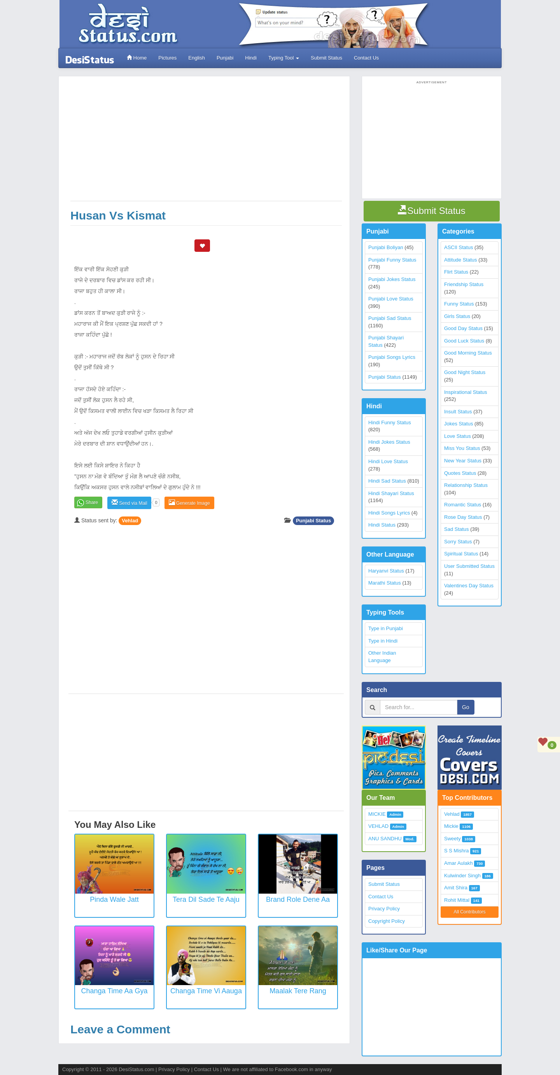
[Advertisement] (206, 142)
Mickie (451, 826)
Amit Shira (455, 888)
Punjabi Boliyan (385, 247)
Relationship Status (466, 485)
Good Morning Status (468, 353)
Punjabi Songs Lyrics (391, 357)
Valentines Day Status (469, 585)
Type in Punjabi (385, 628)
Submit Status (326, 58)
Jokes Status (458, 424)
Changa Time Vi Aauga (206, 991)
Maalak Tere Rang (298, 991)
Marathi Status (384, 583)
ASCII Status (458, 247)
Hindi (251, 58)
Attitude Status (460, 260)
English (196, 58)
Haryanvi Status (386, 571)
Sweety (452, 838)
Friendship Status (463, 284)
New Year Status (462, 461)
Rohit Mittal (456, 900)
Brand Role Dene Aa (298, 899)
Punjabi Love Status (390, 299)
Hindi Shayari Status (391, 493)
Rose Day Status (463, 517)
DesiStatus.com (136, 1069)
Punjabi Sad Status (389, 318)
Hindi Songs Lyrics (389, 513)
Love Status (457, 436)
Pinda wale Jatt (114, 899)
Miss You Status (462, 448)
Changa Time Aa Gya (114, 991)
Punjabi (225, 58)
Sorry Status (458, 542)
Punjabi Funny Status (392, 260)
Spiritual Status (461, 554)
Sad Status (456, 529)
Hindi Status (382, 525)
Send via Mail (129, 502)
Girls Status (457, 316)
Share (92, 502)
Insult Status (458, 412)
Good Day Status (463, 328)
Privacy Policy (384, 909)
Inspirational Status (465, 392)
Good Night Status (464, 372)
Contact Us (366, 58)
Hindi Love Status (388, 461)
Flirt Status (456, 272)
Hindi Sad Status (387, 481)
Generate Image (189, 502)
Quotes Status (460, 473)
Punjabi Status (313, 520)
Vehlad (130, 520)
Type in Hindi (382, 641)
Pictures (167, 58)
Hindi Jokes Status (389, 442)
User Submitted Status (469, 566)
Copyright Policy (386, 921)
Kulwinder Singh (462, 875)
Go (465, 707)
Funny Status (459, 304)
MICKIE (377, 814)
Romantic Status (462, 505)
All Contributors (469, 912)
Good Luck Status (464, 341)
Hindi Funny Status (389, 422)
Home (137, 58)
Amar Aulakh (458, 863)
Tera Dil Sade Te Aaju (206, 899)
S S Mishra (456, 851)
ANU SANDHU (385, 838)
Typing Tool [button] (283, 58)
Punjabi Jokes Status (391, 279)
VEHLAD (378, 826)
